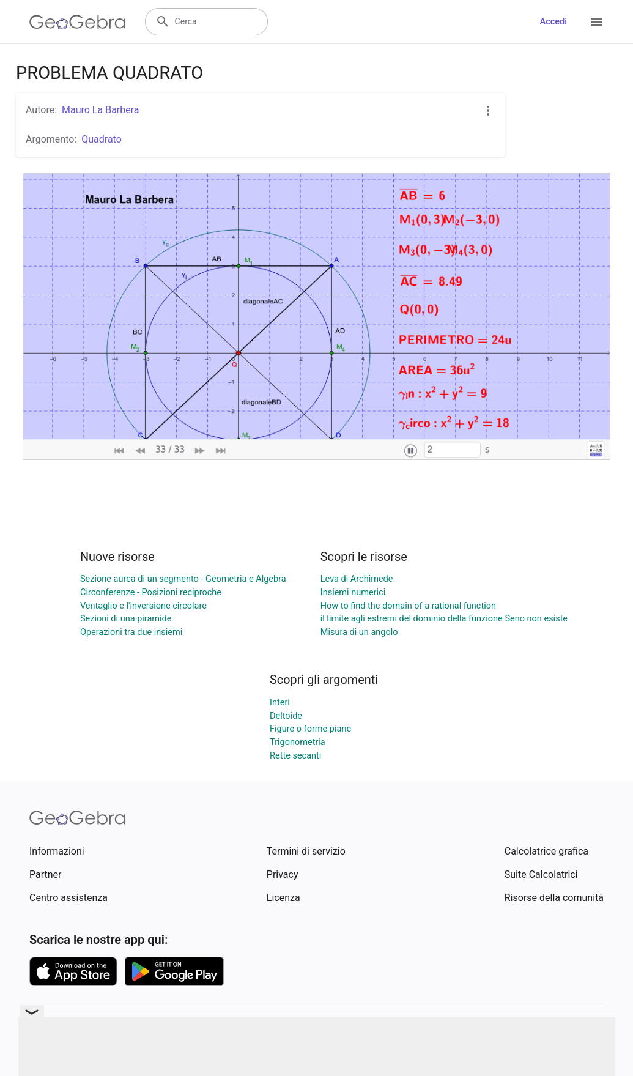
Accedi (553, 22)
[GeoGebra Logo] (77, 22)
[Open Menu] (596, 22)
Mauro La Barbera (100, 110)
